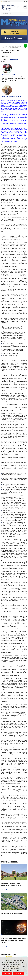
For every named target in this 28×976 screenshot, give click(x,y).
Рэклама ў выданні (14, 38)
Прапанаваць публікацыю (14, 32)
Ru (22, 1)
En (24, 1)
